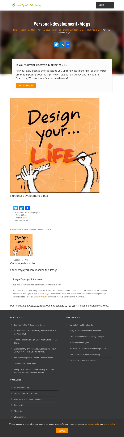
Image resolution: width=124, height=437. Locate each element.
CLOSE (62, 431)
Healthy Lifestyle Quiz (79, 343)
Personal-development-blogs (93, 305)
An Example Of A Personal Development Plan (89, 348)
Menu (105, 5)
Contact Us (18, 405)
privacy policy (94, 424)
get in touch (42, 297)
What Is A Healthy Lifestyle (81, 325)
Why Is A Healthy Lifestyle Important (85, 331)
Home (15, 30)
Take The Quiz (26, 85)
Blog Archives (20, 417)
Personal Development (47, 30)
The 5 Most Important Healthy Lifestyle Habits (33, 358)
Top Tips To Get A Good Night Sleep (29, 325)
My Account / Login (22, 387)
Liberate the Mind (28, 30)
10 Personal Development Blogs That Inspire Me (79, 30)
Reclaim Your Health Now (25, 364)
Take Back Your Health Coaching (28, 399)
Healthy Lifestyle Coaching (25, 393)
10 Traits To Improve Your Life (83, 360)
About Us (18, 411)
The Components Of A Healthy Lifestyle (87, 337)
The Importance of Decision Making (85, 354)
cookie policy (109, 424)
